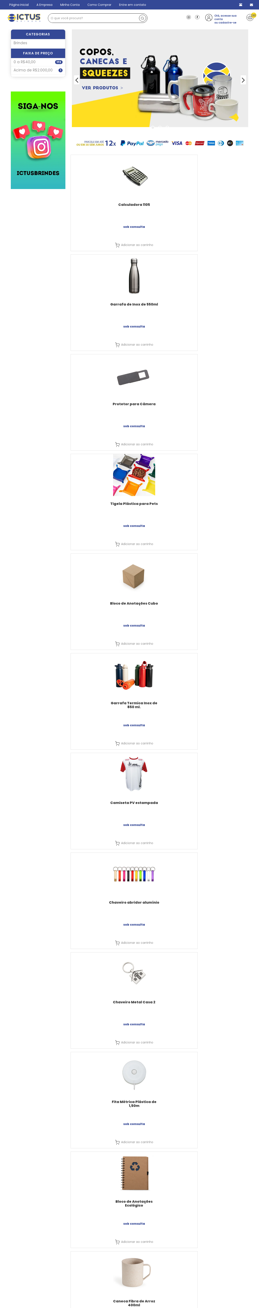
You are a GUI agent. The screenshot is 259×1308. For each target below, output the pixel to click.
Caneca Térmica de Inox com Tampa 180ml (221, 804)
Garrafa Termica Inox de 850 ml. (221, 306)
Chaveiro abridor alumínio (160, 404)
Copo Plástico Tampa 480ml (221, 1103)
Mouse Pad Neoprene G (221, 603)
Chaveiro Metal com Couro (221, 703)
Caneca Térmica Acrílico (99, 902)
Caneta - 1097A (160, 1002)
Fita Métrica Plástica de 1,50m (99, 505)
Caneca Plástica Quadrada (221, 1004)
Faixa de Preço (38, 62)
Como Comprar (99, 5)
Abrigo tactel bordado (160, 802)
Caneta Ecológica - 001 (160, 703)
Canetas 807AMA (160, 603)
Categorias (38, 34)
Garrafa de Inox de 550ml (160, 204)
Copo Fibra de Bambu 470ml (221, 904)
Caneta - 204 (160, 1101)
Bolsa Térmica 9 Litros (99, 802)
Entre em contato (132, 5)
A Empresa (44, 5)
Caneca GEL (160, 902)
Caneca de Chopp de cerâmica (99, 705)
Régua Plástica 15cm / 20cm (99, 1103)
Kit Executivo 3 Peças (99, 603)
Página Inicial (19, 5)
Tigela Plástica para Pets (99, 304)
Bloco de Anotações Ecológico (159, 505)
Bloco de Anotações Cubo (160, 304)
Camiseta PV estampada (99, 404)
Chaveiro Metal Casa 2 (221, 404)
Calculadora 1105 (99, 204)
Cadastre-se (215, 1292)
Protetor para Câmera (220, 204)
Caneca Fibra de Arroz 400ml (221, 505)
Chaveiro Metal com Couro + (99, 1004)
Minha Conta (70, 5)
